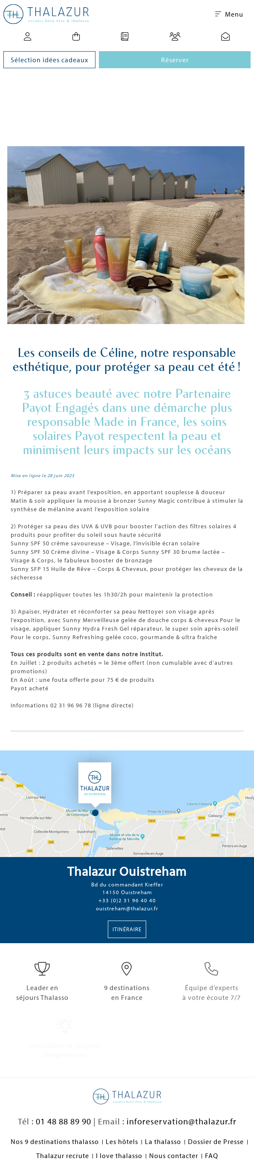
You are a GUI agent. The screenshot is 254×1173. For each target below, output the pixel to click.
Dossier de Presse (216, 1141)
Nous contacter (173, 1155)
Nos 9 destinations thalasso (55, 1141)
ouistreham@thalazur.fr (127, 908)
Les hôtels (122, 1141)
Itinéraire (127, 929)
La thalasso (163, 1141)
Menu (229, 14)
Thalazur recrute (62, 1155)
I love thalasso (119, 1155)
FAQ (211, 1155)
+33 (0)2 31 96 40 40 (127, 900)
